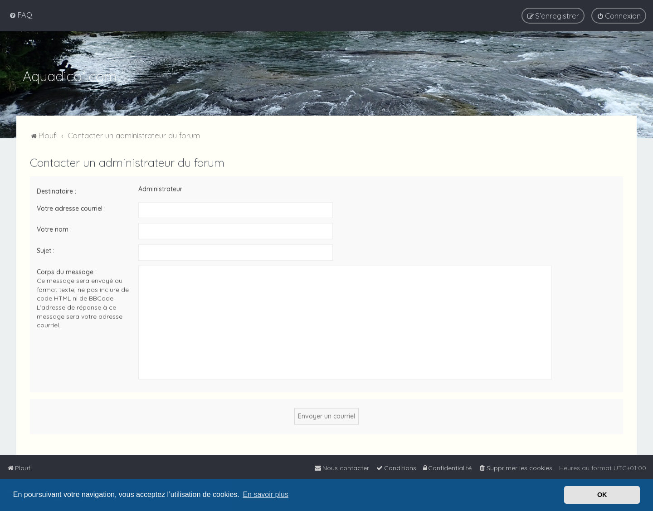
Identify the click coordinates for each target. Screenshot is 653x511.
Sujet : (45, 249)
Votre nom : (54, 228)
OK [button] (602, 494)
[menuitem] (20, 15)
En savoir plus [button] (265, 494)
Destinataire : (56, 190)
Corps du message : (67, 271)
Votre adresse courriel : (71, 207)
